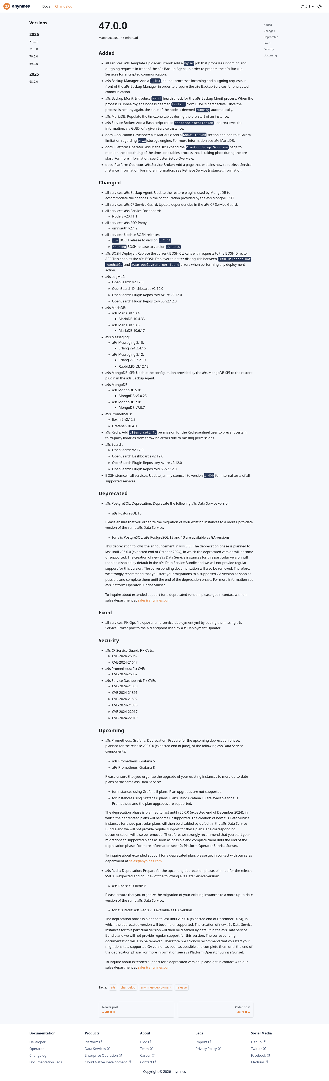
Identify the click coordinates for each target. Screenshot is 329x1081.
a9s (113, 987)
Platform (93, 1042)
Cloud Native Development (108, 1062)
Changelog (64, 6)
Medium (259, 1062)
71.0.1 (33, 42)
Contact (148, 1062)
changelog (128, 987)
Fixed (267, 43)
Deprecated (271, 37)
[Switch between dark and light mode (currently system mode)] (319, 6)
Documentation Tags (45, 1062)
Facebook (260, 1055)
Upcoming (270, 55)
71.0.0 (33, 49)
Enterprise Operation (103, 1055)
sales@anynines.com (154, 600)
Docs (46, 6)
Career (147, 1055)
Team (146, 1048)
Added (268, 25)
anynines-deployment (156, 987)
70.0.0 (33, 56)
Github (258, 1042)
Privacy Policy (208, 1048)
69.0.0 (33, 64)
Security (269, 49)
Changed (269, 31)
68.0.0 (33, 81)
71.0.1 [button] (305, 6)
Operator (36, 1048)
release (181, 987)
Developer (37, 1042)
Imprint (203, 1042)
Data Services (97, 1048)
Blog (145, 1042)
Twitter (258, 1048)
